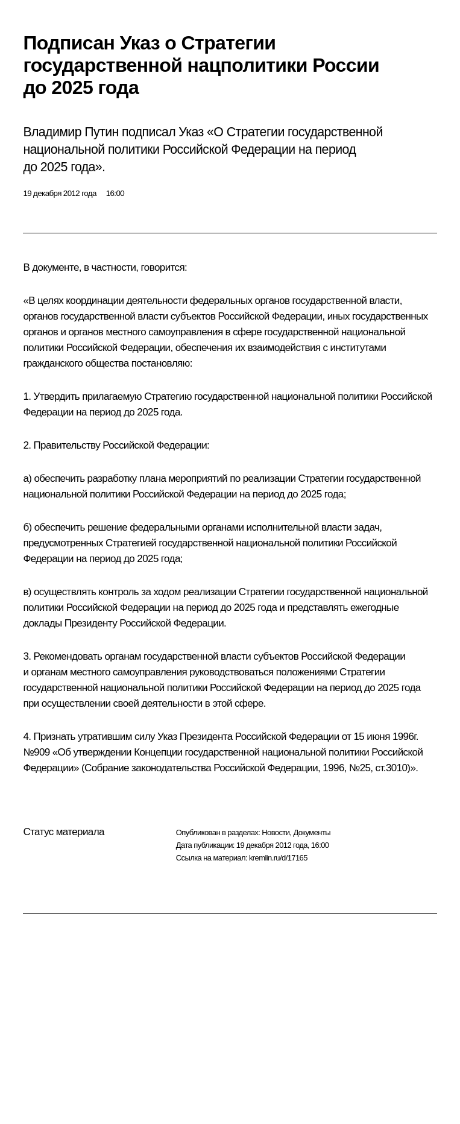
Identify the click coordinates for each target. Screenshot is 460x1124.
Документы (311, 832)
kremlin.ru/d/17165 (278, 857)
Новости (275, 832)
